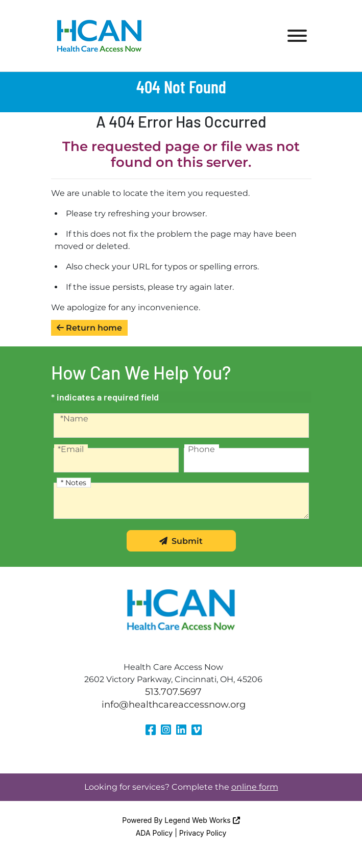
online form (254, 787)
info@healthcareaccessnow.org (174, 704)
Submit (181, 541)
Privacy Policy (203, 833)
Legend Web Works (201, 820)
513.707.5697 (173, 691)
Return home (89, 328)
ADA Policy (154, 833)
